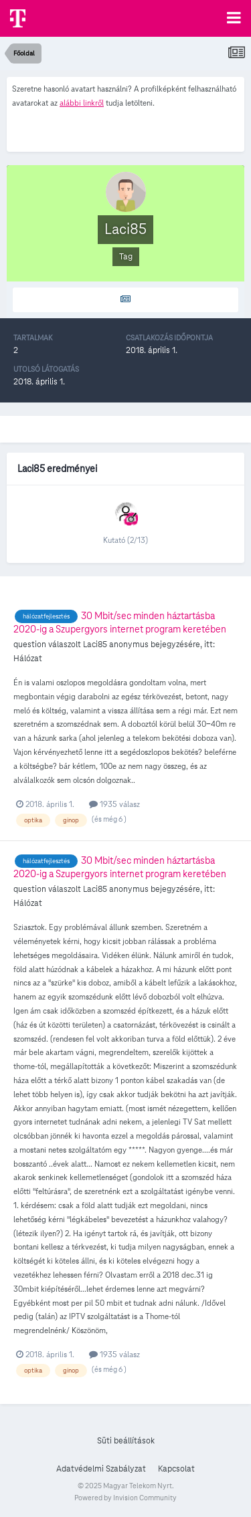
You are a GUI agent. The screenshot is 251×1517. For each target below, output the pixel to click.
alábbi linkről (82, 103)
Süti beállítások (126, 1440)
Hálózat (27, 658)
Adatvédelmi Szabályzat (101, 1469)
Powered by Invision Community (125, 1497)
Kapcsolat (176, 1469)
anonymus (129, 644)
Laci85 (95, 644)
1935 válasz (114, 804)
